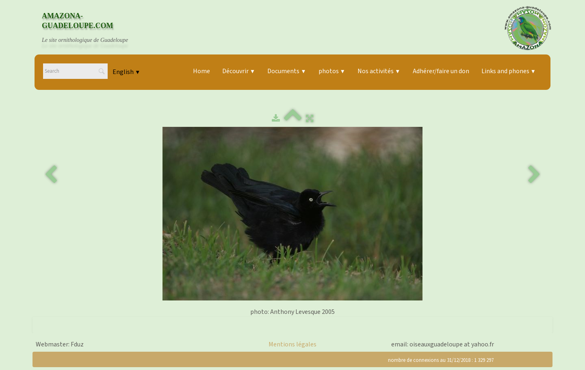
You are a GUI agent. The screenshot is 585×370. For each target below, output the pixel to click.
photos (331, 71)
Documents (286, 71)
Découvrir (238, 71)
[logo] (93, 28)
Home (201, 71)
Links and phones (508, 71)
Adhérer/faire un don (441, 71)
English (126, 71)
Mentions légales (292, 344)
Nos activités (379, 71)
